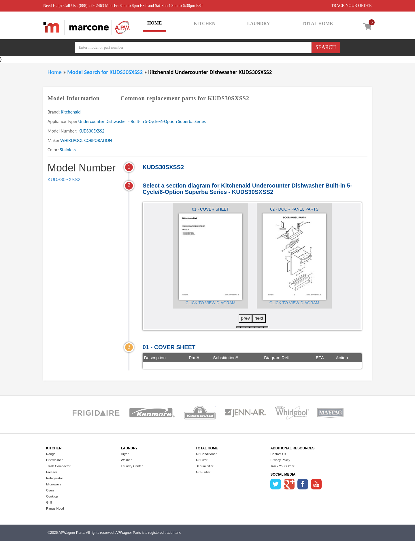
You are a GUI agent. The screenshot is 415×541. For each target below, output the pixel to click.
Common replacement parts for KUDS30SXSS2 (184, 98)
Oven (50, 490)
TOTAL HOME (317, 23)
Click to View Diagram (210, 302)
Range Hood (55, 508)
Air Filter (201, 460)
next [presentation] (258, 318)
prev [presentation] (245, 318)
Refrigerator (54, 478)
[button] (238, 327)
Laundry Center (132, 466)
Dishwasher (54, 460)
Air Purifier (203, 472)
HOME (154, 22)
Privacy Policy (280, 460)
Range (50, 454)
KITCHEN (205, 23)
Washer (126, 460)
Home (55, 72)
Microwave (53, 484)
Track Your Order (282, 466)
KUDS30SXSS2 (64, 179)
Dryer (125, 454)
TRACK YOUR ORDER (351, 5)
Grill (49, 502)
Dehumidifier (205, 466)
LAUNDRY (258, 23)
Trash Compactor (58, 466)
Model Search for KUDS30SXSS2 (105, 72)
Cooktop (52, 496)
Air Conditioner (206, 454)
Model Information (74, 98)
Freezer (51, 472)
